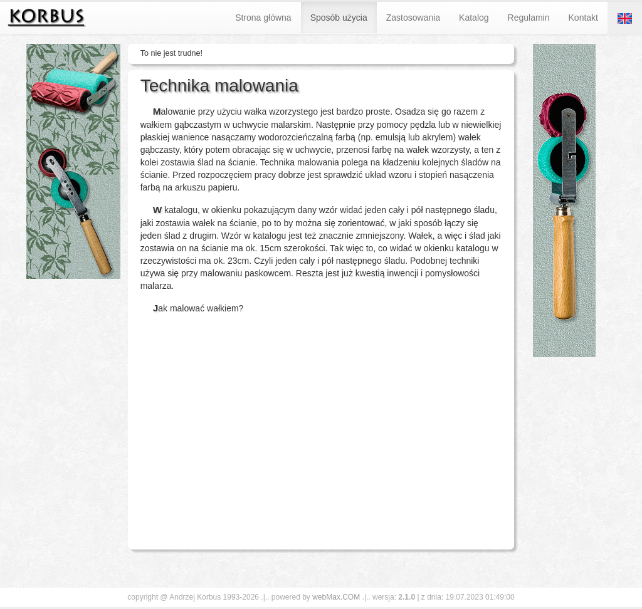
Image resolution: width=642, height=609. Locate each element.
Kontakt (583, 18)
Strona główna (263, 18)
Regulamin (529, 18)
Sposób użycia (338, 18)
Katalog (473, 18)
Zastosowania (413, 18)
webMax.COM (336, 597)
